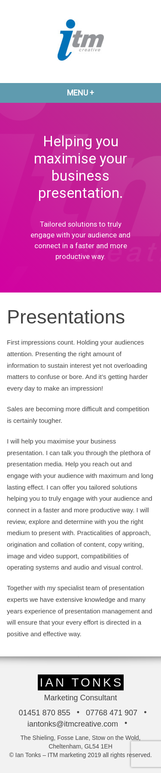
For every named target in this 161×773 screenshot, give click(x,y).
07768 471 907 (111, 712)
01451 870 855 (44, 712)
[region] (80, 198)
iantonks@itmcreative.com (72, 724)
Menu (101, 92)
